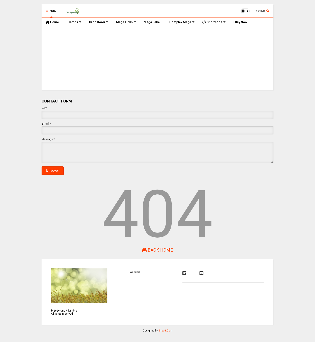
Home (52, 22)
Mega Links (126, 22)
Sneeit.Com (165, 333)
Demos (74, 22)
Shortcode (214, 22)
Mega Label (152, 22)
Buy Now (240, 22)
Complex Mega (181, 22)
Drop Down (98, 22)
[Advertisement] (157, 59)
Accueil (135, 275)
